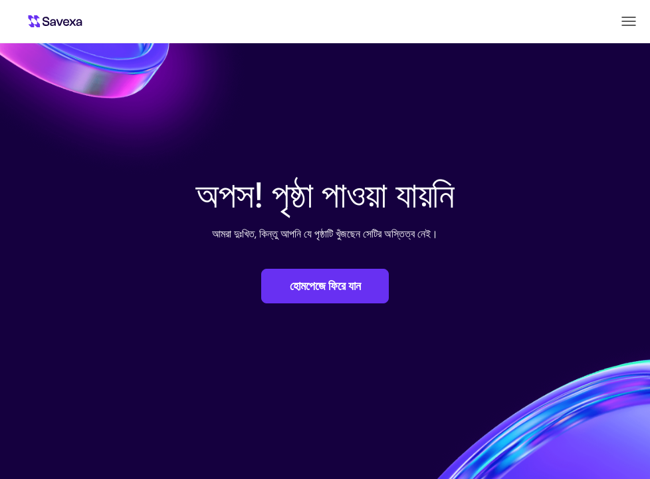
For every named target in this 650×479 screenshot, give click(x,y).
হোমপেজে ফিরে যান (325, 286)
